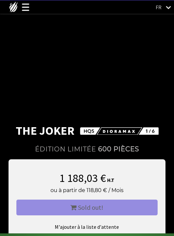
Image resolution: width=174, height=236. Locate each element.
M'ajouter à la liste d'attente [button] (87, 227)
